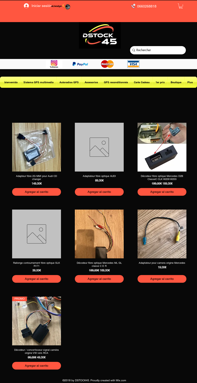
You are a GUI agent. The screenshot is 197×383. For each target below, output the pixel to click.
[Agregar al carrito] (36, 192)
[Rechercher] (157, 50)
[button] (181, 6)
